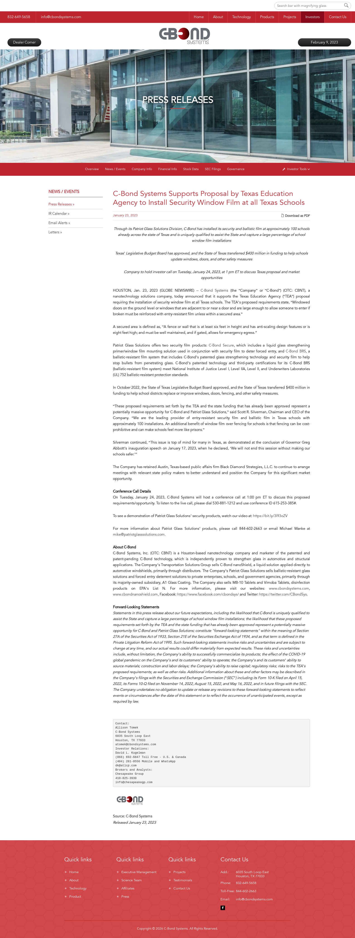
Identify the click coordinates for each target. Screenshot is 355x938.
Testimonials (182, 880)
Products (267, 17)
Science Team (131, 880)
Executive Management (138, 872)
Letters (53, 232)
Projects (289, 17)
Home (199, 17)
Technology (241, 17)
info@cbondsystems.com (61, 17)
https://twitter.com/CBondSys (283, 594)
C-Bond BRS (296, 351)
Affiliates (127, 888)
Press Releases (60, 204)
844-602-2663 (246, 891)
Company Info (142, 169)
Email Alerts (57, 223)
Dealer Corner (24, 42)
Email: (225, 899)
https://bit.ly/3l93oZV (270, 516)
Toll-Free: (228, 891)
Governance (236, 169)
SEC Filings (213, 169)
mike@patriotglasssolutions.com (139, 534)
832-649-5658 (18, 17)
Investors (312, 17)
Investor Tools (297, 169)
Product (75, 896)
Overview (92, 169)
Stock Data (191, 169)
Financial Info (167, 169)
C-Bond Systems (214, 290)
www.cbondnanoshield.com (135, 594)
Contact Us (337, 17)
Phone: (226, 883)
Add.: (225, 872)
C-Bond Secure (221, 345)
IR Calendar (57, 213)
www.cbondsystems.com (289, 588)
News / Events (115, 169)
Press (125, 896)
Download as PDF (295, 216)
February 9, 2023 (324, 42)
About (218, 17)
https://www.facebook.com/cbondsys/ (208, 594)
